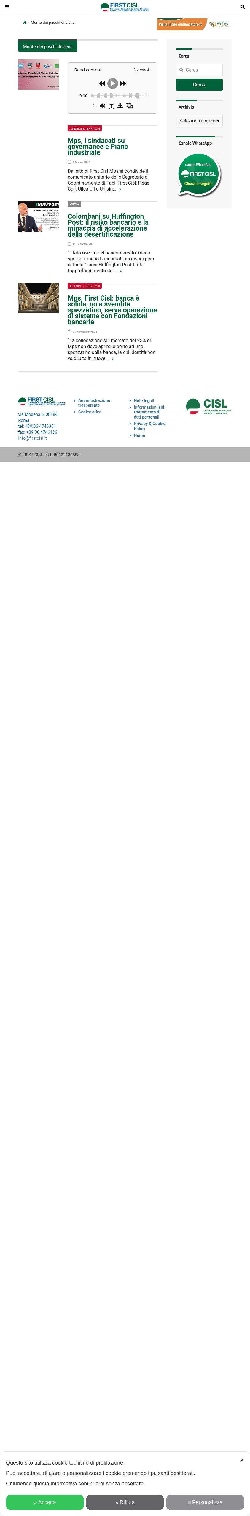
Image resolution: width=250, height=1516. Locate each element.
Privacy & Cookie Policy (150, 426)
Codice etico (89, 412)
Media (74, 204)
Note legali (144, 400)
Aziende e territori (84, 128)
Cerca (199, 84)
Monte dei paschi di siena (48, 46)
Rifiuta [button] (125, 1502)
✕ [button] (242, 1460)
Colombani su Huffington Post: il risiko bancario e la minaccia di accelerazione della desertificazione (108, 225)
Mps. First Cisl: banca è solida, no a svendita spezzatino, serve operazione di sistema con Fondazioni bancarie (112, 310)
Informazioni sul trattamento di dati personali (149, 412)
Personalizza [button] (205, 1502)
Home (139, 435)
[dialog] (125, 1484)
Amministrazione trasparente (94, 403)
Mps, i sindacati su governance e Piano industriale (98, 147)
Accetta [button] (45, 1502)
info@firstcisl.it (32, 438)
